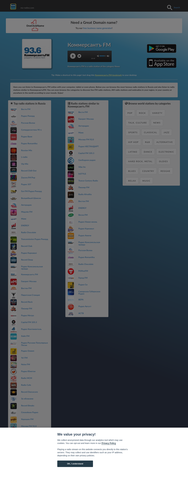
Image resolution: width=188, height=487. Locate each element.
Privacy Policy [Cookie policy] (109, 443)
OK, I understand (75, 464)
